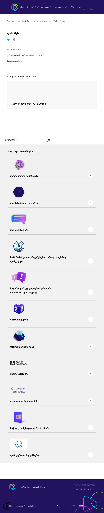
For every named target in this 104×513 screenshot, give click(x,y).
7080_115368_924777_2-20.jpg (28, 103)
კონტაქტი (25, 487)
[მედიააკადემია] (52, 366)
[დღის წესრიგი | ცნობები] (52, 196)
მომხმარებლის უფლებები (38, 7)
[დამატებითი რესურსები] (52, 448)
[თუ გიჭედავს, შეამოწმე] (52, 394)
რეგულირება (55, 7)
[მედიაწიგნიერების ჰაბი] (52, 168)
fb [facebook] (57, 505)
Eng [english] (84, 9)
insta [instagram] (81, 505)
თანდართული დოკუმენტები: (21, 76)
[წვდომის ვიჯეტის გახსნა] (7, 506)
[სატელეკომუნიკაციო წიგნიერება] (52, 421)
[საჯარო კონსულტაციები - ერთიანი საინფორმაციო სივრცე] (52, 283)
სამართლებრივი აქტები (72, 7)
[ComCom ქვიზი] (52, 312)
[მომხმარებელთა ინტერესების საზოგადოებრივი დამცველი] (52, 252)
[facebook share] (49, 139)
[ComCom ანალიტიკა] (52, 339)
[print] (14, 40)
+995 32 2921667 (84, 487)
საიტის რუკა (39, 487)
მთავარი (11, 21)
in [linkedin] (65, 505)
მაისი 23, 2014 (24, 55)
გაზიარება (11, 139)
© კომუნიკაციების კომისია (22, 506)
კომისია (22, 7)
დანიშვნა (13, 32)
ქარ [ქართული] (91, 9)
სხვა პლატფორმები (20, 151)
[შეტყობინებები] (52, 223)
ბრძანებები (59, 21)
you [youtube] (73, 505)
